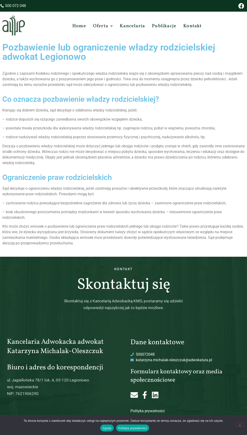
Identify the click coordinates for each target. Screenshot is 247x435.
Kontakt (192, 26)
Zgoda (107, 428)
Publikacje (164, 26)
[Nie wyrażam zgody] (240, 425)
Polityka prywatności (147, 411)
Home (79, 26)
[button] (103, 26)
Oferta (103, 26)
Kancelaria (132, 26)
